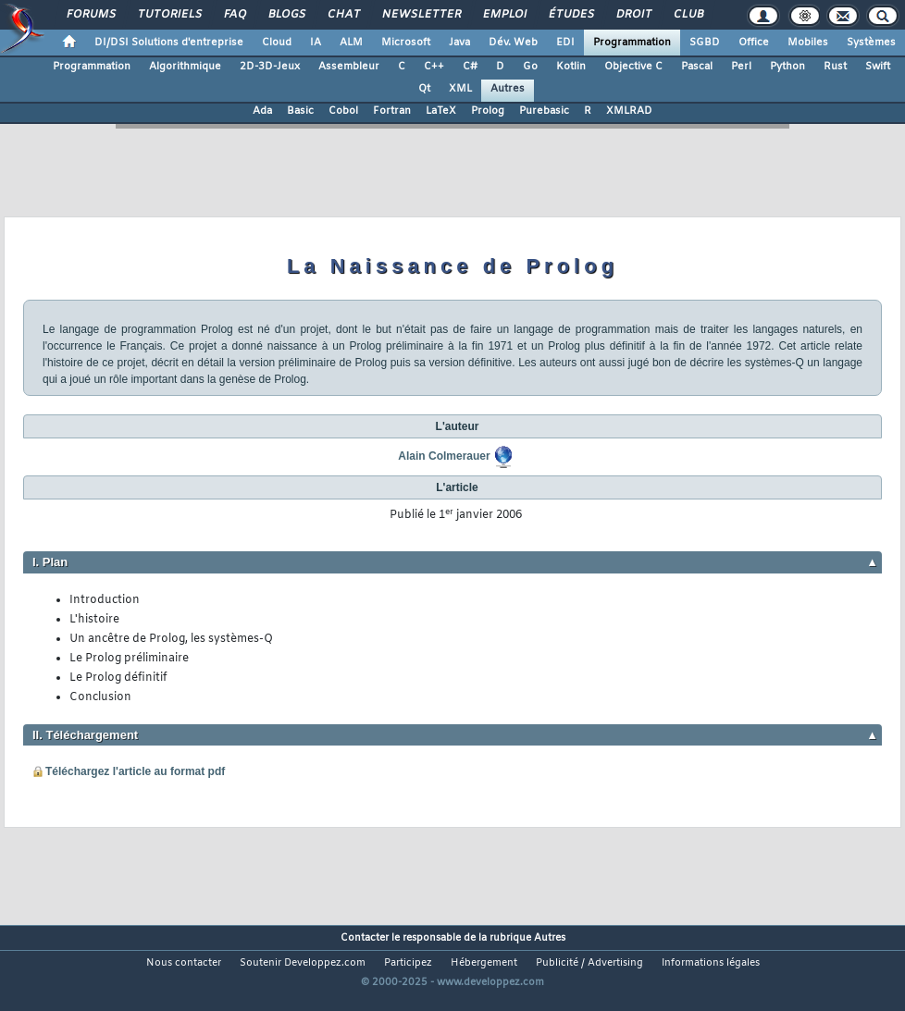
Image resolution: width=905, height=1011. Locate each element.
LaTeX (441, 111)
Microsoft (405, 42)
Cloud (276, 42)
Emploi (503, 14)
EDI (565, 42)
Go (530, 66)
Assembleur (348, 66)
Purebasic (544, 111)
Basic (300, 111)
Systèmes (871, 42)
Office (753, 42)
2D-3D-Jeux (270, 66)
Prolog (487, 111)
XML (460, 88)
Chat (343, 14)
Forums (90, 14)
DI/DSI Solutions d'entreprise (168, 42)
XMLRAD (629, 111)
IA (315, 42)
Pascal (697, 66)
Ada (262, 111)
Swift (877, 66)
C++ (434, 66)
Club (687, 14)
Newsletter (420, 14)
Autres (507, 88)
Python (787, 66)
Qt (424, 88)
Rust (835, 66)
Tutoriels (169, 14)
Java (459, 42)
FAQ (234, 14)
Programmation (632, 42)
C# (470, 66)
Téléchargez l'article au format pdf (135, 771)
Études (570, 14)
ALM (351, 42)
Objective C (633, 66)
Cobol (343, 111)
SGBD (704, 42)
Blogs (286, 14)
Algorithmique (185, 66)
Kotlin (571, 66)
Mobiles (807, 42)
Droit (633, 14)
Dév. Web (513, 42)
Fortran (392, 111)
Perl (741, 66)
